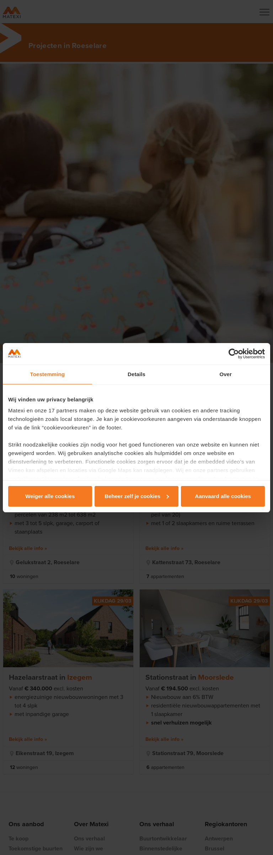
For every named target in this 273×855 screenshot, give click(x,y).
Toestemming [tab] (47, 374)
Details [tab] (136, 374)
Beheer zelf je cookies (137, 496)
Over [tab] (225, 374)
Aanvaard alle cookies (223, 496)
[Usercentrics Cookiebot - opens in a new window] (234, 353)
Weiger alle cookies (50, 496)
